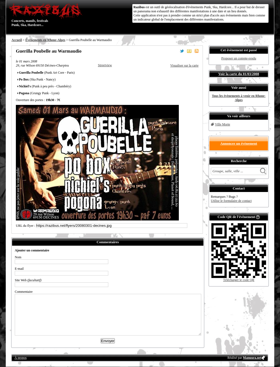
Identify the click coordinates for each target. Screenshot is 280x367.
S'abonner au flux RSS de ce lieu (196, 51)
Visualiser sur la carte (184, 65)
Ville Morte (222, 124)
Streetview (105, 65)
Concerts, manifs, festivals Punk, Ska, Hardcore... (46, 15)
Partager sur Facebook (174, 51)
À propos (20, 358)
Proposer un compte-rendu (238, 58)
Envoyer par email (189, 51)
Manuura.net (252, 358)
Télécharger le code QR (238, 280)
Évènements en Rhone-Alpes (45, 40)
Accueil (16, 40)
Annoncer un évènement (238, 143)
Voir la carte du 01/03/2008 (238, 74)
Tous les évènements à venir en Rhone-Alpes (239, 98)
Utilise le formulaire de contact (231, 201)
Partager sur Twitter (182, 51)
